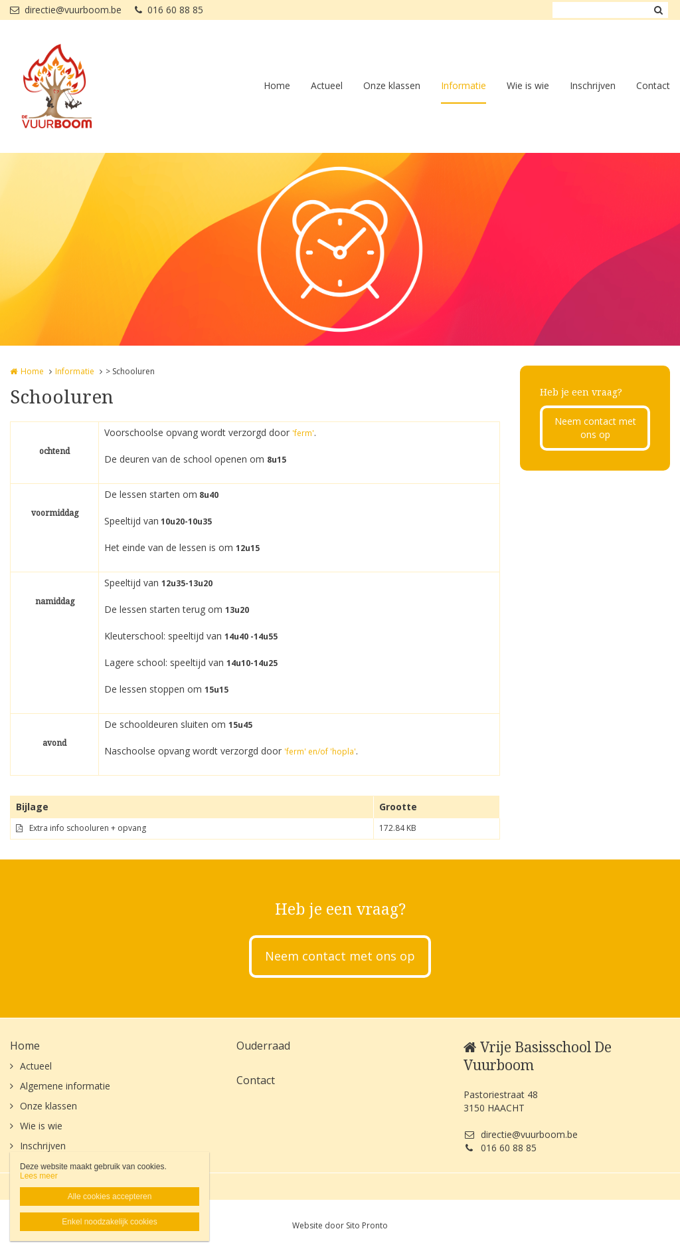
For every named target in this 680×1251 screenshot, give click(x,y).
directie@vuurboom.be (66, 9)
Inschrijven (593, 85)
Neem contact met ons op (595, 428)
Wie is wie (528, 85)
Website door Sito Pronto (340, 1225)
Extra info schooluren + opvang (87, 828)
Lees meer (39, 1176)
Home (277, 85)
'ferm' (303, 433)
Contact (653, 85)
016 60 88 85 (169, 9)
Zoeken (658, 10)
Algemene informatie (65, 1086)
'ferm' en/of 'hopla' (320, 751)
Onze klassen (391, 85)
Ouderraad (263, 1045)
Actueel (327, 85)
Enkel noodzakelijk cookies (109, 1221)
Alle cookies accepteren (110, 1196)
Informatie (463, 85)
